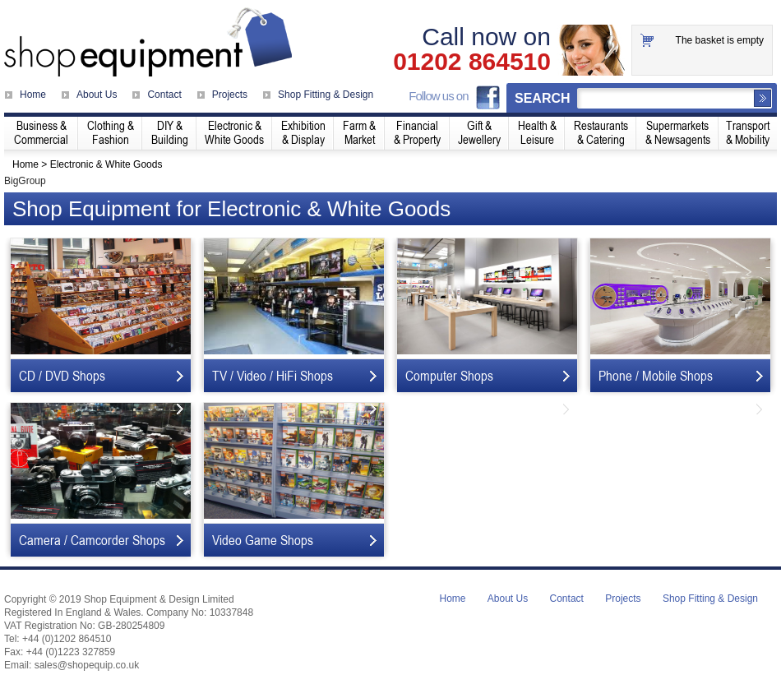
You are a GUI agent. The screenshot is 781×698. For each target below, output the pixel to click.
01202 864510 (472, 61)
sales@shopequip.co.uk (87, 665)
